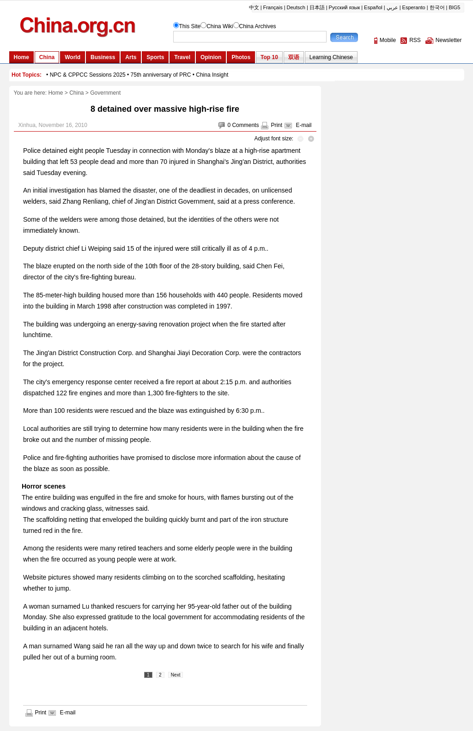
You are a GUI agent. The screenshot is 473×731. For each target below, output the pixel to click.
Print (276, 125)
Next (176, 674)
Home (55, 93)
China (76, 93)
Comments (245, 125)
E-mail (303, 125)
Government (105, 93)
